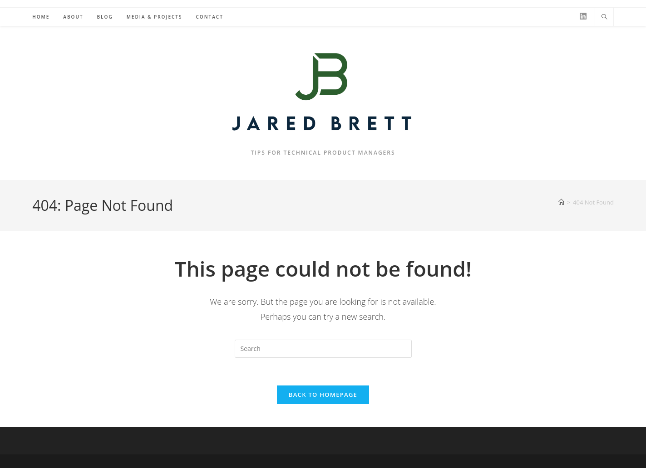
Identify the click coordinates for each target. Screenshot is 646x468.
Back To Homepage (323, 394)
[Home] (561, 202)
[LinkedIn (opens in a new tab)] (583, 16)
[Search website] (604, 17)
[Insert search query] (323, 349)
